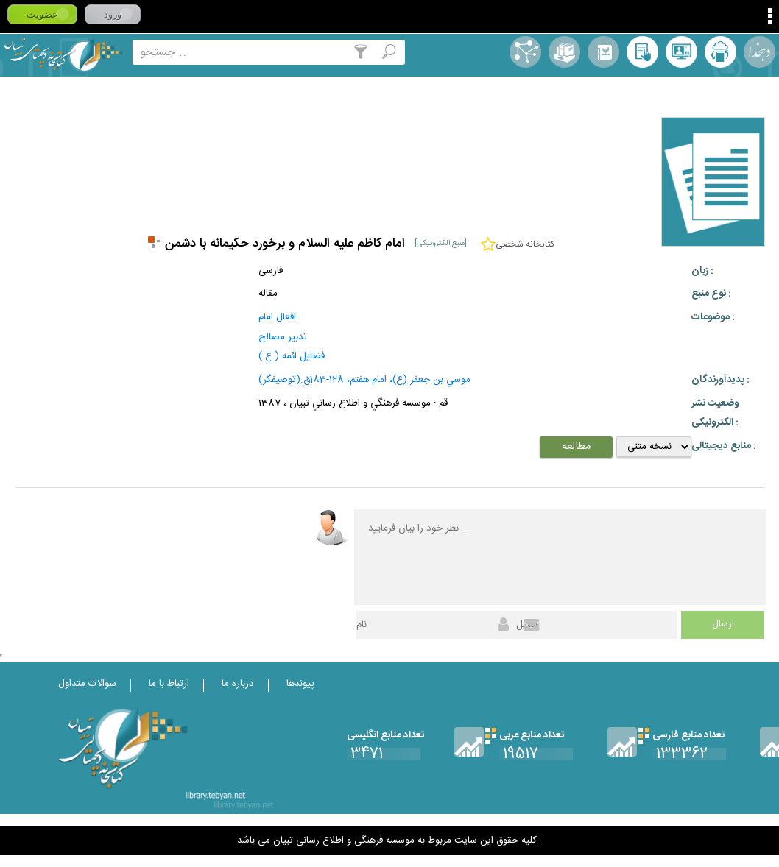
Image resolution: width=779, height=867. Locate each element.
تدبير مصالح (282, 337)
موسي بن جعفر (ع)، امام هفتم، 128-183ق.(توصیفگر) (364, 380)
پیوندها (300, 684)
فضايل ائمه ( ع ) (291, 356)
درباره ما (238, 684)
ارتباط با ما (169, 684)
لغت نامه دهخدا (759, 52)
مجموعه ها (564, 52)
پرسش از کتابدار (681, 52)
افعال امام (277, 317)
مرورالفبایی (603, 52)
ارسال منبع (720, 52)
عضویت (42, 14)
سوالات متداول (87, 684)
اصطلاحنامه (525, 52)
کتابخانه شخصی (642, 52)
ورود (112, 14)
